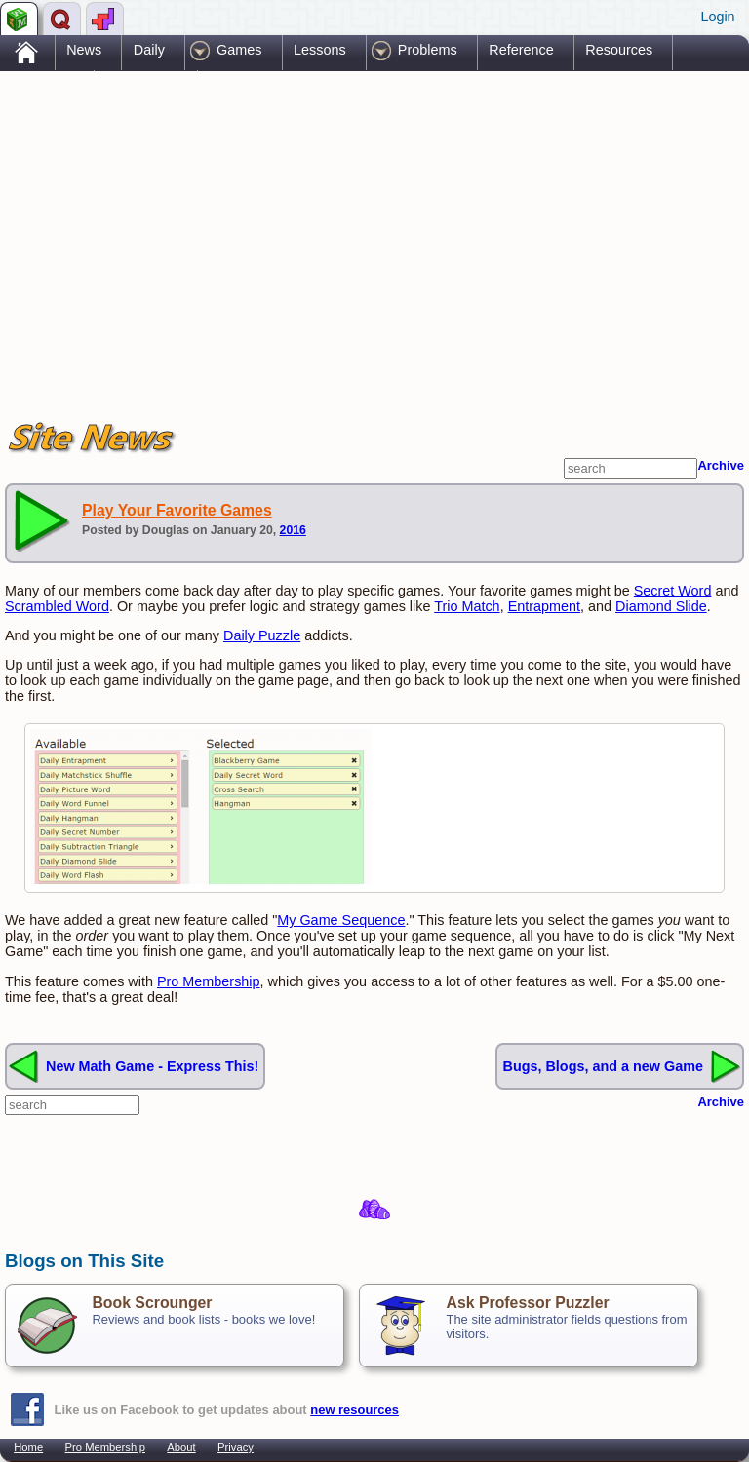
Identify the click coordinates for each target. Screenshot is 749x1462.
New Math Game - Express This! (152, 1066)
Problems (427, 50)
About (181, 1447)
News (83, 50)
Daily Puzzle (261, 635)
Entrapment (544, 606)
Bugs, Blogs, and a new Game (602, 1066)
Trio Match (466, 606)
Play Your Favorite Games (177, 510)
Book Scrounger (152, 1302)
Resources (618, 50)
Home (28, 1447)
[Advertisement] (233, 227)
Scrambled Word (57, 606)
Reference (521, 50)
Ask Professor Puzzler (527, 1302)
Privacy (235, 1447)
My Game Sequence (341, 920)
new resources (354, 1410)
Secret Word (673, 590)
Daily (149, 50)
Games (239, 50)
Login (717, 16)
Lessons (320, 50)
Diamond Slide (661, 606)
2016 (293, 530)
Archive (720, 465)
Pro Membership (208, 981)
